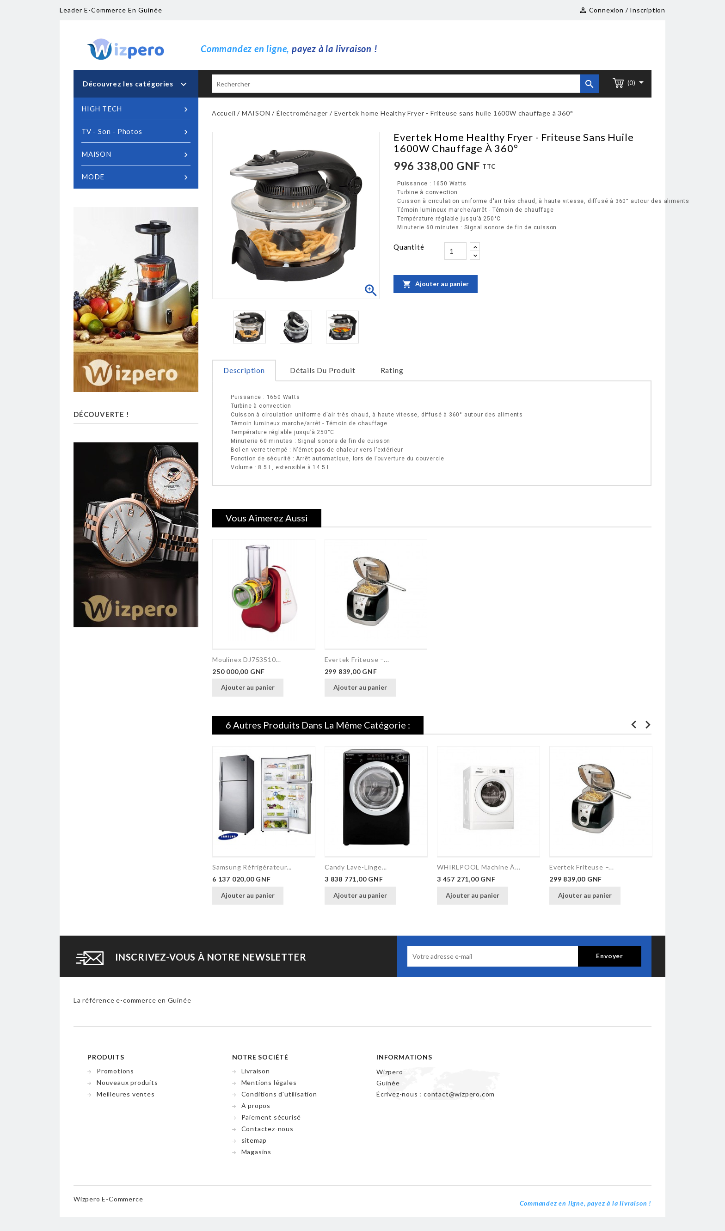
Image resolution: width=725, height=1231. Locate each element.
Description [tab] (244, 370)
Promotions (115, 1071)
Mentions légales (269, 1082)
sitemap (254, 1140)
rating (392, 370)
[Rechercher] (405, 83)
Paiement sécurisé (271, 1117)
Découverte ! (101, 414)
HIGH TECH (135, 109)
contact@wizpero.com (459, 1094)
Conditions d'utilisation (279, 1094)
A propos (255, 1105)
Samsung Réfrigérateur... (252, 867)
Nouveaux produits (127, 1082)
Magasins (256, 1152)
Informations (404, 1057)
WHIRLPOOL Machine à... (479, 867)
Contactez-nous (267, 1129)
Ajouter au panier (435, 284)
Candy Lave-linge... (356, 867)
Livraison (255, 1071)
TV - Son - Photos (135, 132)
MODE (135, 177)
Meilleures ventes (126, 1094)
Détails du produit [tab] (322, 370)
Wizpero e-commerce (108, 1199)
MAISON (135, 154)
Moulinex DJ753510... (246, 659)
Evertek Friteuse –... (357, 659)
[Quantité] (455, 251)
